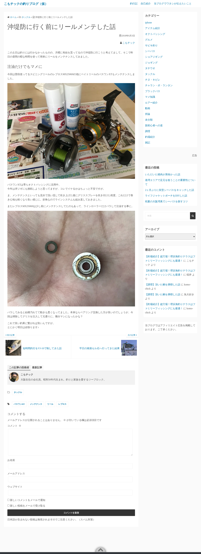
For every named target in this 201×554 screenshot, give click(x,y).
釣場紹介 (150, 137)
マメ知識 (150, 97)
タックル (18, 392)
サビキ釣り (151, 45)
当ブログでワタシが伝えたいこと (173, 3)
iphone (148, 22)
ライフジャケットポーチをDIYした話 (166, 195)
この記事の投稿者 (19, 367)
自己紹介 (146, 3)
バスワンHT (19, 404)
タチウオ (150, 68)
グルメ (149, 39)
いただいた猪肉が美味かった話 (162, 174)
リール (50, 404)
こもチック (128, 42)
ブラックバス (152, 91)
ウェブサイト (14, 491)
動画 (147, 108)
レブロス (62, 404)
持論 (147, 114)
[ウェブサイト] (70, 497)
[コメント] (70, 445)
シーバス (150, 51)
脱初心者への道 (154, 125)
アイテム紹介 (152, 28)
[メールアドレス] (70, 484)
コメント (14, 426)
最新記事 (37, 367)
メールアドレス (16, 478)
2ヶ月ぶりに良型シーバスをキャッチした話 (169, 190)
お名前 (11, 465)
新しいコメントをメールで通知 (27, 504)
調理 (147, 131)
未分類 (149, 119)
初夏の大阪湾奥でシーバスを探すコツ (166, 201)
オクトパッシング (155, 34)
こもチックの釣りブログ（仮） (31, 4)
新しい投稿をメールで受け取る (27, 510)
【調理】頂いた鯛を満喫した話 (162, 284)
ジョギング (151, 62)
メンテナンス (36, 404)
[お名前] (70, 471)
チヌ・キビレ (152, 79)
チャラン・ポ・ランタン (159, 85)
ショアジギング (154, 56)
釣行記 (134, 3)
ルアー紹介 (151, 102)
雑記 (147, 142)
